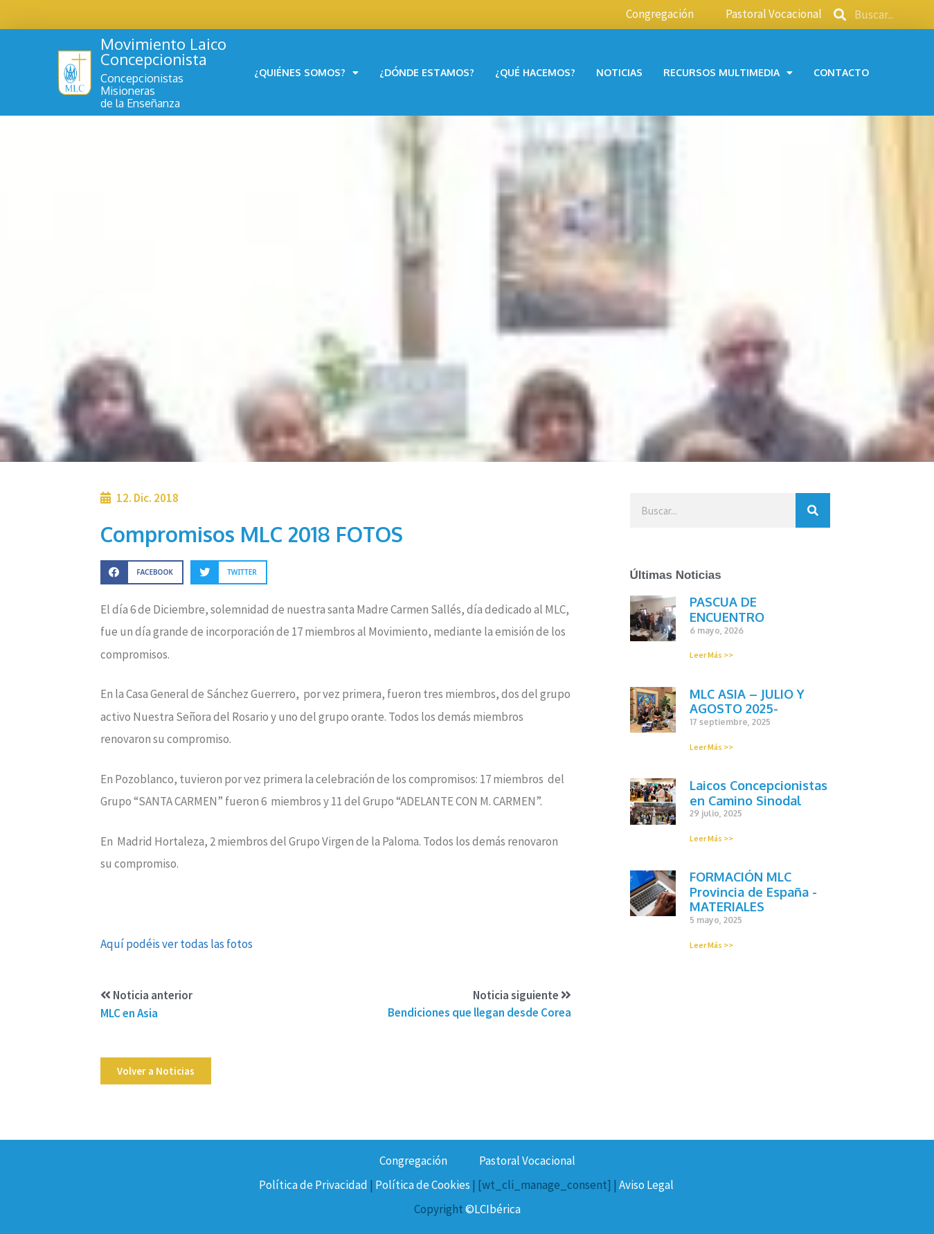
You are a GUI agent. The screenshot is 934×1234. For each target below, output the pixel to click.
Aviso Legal (646, 1184)
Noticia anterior (146, 995)
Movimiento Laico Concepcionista (163, 51)
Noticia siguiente (522, 995)
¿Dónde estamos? (426, 72)
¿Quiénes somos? (306, 72)
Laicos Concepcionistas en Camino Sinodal (758, 793)
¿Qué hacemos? (535, 72)
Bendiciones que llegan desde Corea (479, 1012)
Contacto (841, 72)
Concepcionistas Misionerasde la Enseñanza (141, 90)
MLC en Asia (129, 1013)
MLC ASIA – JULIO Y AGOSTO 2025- (747, 701)
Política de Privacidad (313, 1184)
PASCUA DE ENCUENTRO (727, 609)
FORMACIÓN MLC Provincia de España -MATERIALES (753, 891)
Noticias (619, 72)
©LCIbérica (493, 1209)
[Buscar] (813, 510)
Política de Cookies (422, 1184)
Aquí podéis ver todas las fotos (176, 943)
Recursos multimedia (728, 72)
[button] (155, 1070)
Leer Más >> (711, 655)
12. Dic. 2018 (147, 498)
